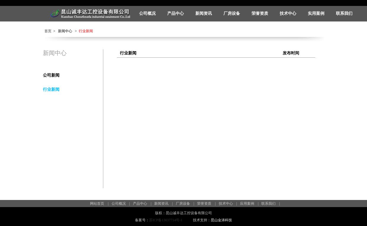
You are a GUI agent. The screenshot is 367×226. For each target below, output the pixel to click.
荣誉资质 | (206, 203)
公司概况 (147, 13)
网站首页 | (99, 203)
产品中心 (175, 13)
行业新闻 (51, 89)
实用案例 (316, 13)
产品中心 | (142, 203)
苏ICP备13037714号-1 (166, 220)
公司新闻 (51, 75)
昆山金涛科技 (221, 220)
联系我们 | (270, 203)
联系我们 (344, 13)
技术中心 (288, 13)
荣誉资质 (260, 13)
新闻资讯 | (163, 203)
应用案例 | (249, 203)
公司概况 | (121, 203)
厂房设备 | (185, 203)
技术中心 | (228, 203)
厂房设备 (231, 13)
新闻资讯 (203, 13)
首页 (47, 31)
